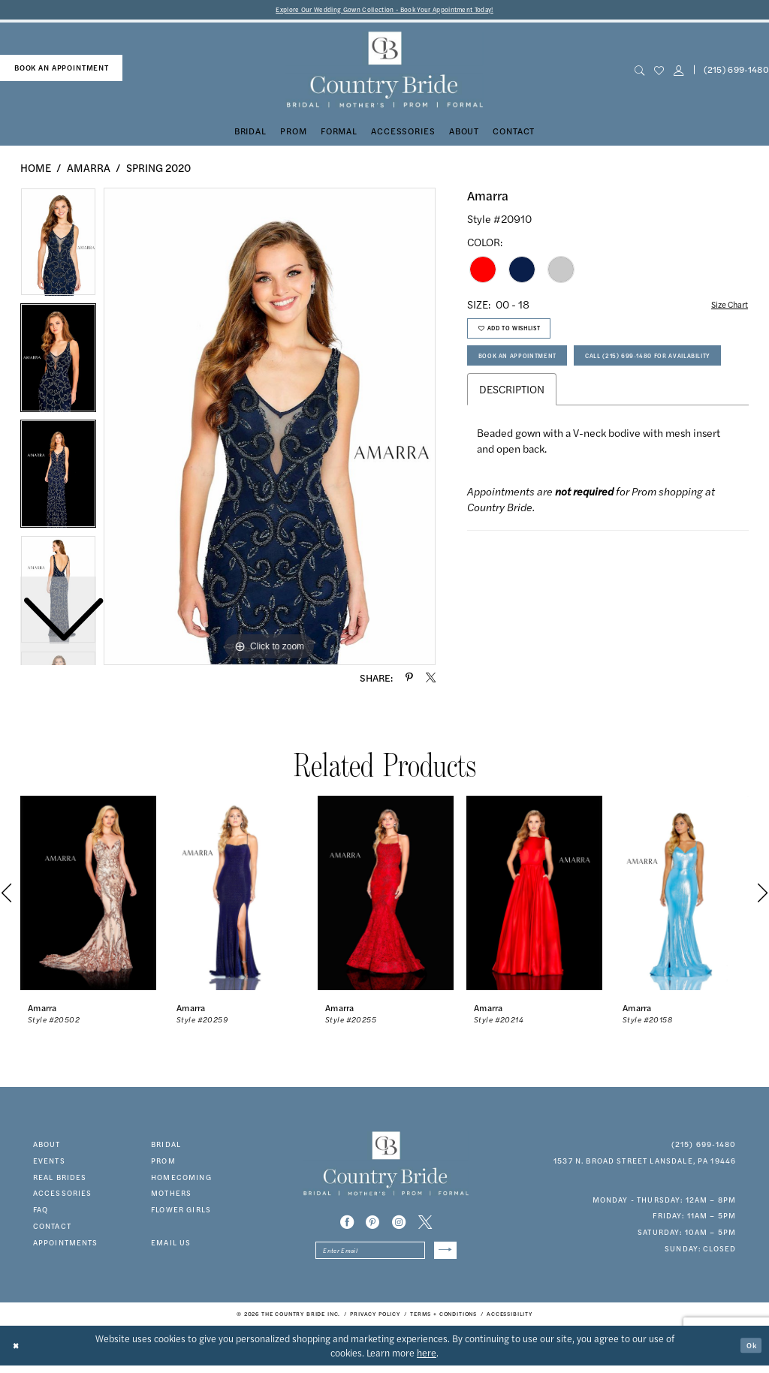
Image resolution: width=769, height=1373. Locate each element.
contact (52, 1228)
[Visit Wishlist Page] (658, 72)
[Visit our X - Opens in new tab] (425, 1224)
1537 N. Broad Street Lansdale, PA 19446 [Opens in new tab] (644, 1163)
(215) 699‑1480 (704, 1146)
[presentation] (88, 895)
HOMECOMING (181, 1179)
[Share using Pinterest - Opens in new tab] (409, 680)
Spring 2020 (158, 169)
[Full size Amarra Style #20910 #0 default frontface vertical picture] (269, 429)
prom (163, 1163)
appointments (65, 1244)
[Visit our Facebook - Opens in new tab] (347, 1224)
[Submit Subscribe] (442, 1255)
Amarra (88, 169)
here (426, 1359)
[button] (678, 72)
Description (511, 442)
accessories (62, 1196)
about (47, 1146)
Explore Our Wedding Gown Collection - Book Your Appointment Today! (385, 11)
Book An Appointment (528, 371)
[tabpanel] (269, 429)
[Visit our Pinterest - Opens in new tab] (372, 1224)
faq (40, 1211)
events (49, 1163)
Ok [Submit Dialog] (748, 1352)
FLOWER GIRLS (181, 1211)
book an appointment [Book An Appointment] (61, 70)
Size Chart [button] (724, 307)
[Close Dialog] (19, 1352)
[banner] (384, 72)
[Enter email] (386, 1255)
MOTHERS (171, 1196)
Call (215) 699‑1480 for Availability (558, 405)
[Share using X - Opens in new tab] (431, 680)
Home (35, 169)
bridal (166, 1146)
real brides (60, 1179)
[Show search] (639, 72)
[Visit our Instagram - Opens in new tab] (399, 1224)
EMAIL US (171, 1244)
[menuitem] (61, 70)
